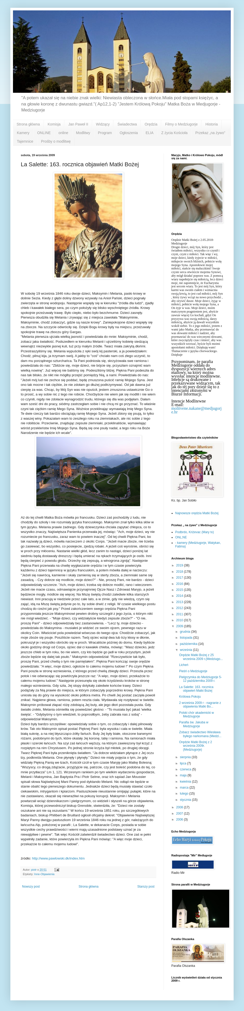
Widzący (103, 124)
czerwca (186, 769)
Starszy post (145, 886)
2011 (180, 614)
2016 (180, 584)
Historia (211, 124)
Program (105, 133)
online (63, 133)
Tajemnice (25, 141)
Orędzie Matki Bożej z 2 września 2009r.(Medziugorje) (195, 745)
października (189, 644)
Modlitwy (83, 133)
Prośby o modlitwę (56, 141)
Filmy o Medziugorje (181, 124)
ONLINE (44, 133)
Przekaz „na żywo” (210, 133)
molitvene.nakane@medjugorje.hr (196, 410)
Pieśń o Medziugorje (193, 671)
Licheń (183, 665)
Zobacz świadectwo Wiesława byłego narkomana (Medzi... (200, 734)
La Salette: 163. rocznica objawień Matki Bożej (196, 688)
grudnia (185, 631)
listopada (186, 637)
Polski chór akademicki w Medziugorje (196, 714)
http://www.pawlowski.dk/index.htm (58, 858)
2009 (180, 626)
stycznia (186, 800)
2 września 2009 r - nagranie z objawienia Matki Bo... (200, 704)
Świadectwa (127, 124)
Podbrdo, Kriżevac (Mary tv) (194, 532)
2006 (180, 819)
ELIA (149, 133)
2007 (180, 813)
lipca (183, 763)
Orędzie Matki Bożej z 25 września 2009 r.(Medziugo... (201, 656)
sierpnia (186, 757)
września (186, 650)
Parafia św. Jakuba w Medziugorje (193, 724)
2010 (180, 620)
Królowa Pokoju (190, 696)
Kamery (23, 133)
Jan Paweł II (78, 124)
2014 (180, 596)
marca (184, 787)
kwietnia (186, 781)
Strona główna (28, 124)
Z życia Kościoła (174, 133)
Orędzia (151, 124)
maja (183, 775)
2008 (180, 807)
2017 (180, 577)
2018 (180, 571)
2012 (180, 608)
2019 (180, 565)
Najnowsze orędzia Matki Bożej (197, 513)
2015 (180, 590)
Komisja (54, 124)
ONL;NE (181, 537)
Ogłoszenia (129, 133)
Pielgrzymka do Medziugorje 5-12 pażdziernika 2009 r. (200, 679)
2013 (180, 602)
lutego (184, 793)
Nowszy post (31, 886)
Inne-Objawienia (44, 874)
